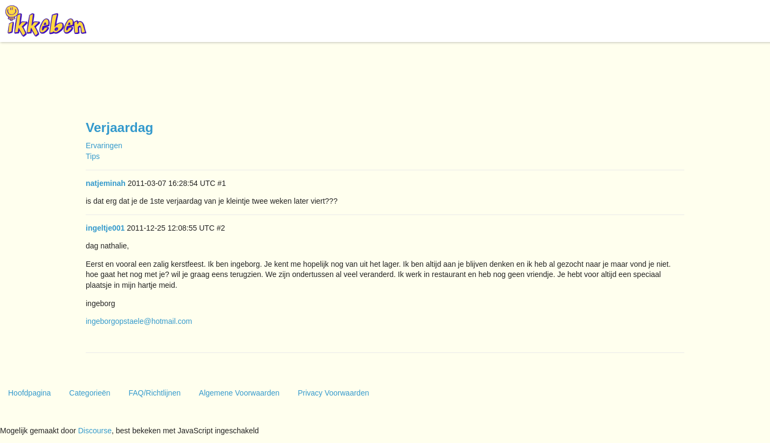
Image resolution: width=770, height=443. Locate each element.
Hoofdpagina (29, 393)
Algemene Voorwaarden (239, 393)
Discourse (95, 430)
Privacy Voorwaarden (333, 393)
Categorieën (89, 393)
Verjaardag (119, 127)
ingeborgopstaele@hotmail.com (139, 321)
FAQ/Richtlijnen (154, 393)
